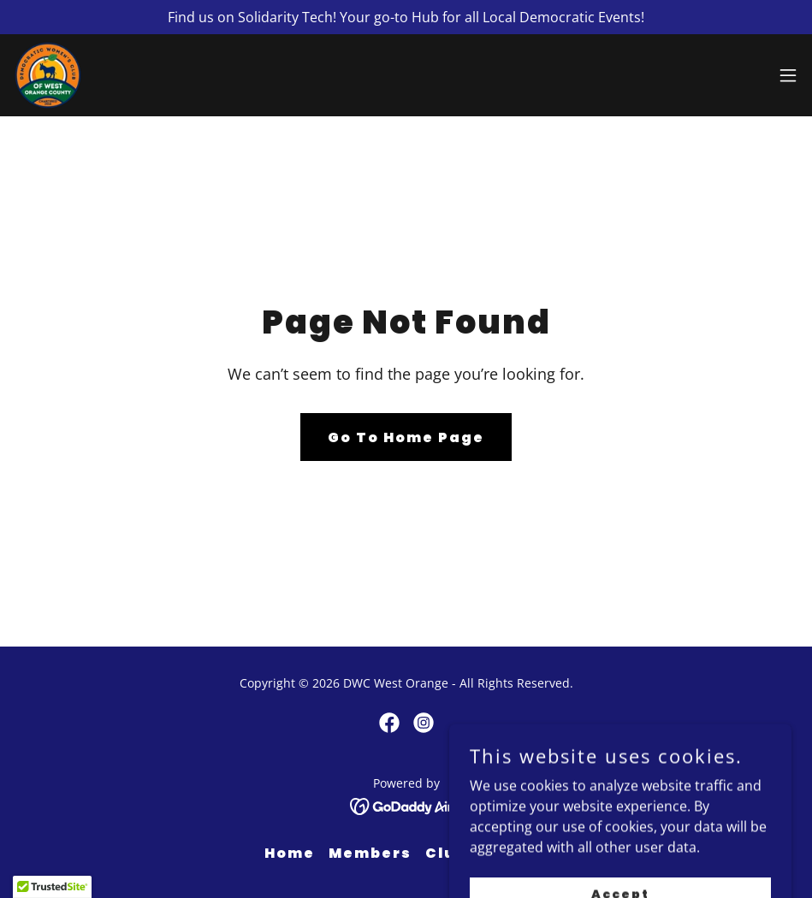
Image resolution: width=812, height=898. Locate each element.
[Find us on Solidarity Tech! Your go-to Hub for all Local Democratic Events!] (406, 17)
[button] (788, 75)
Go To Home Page (406, 437)
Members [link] (370, 853)
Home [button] (289, 853)
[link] (48, 75)
